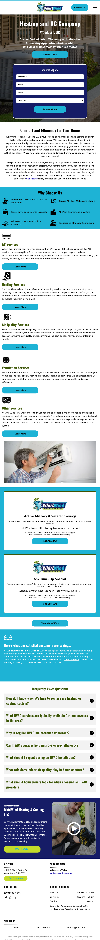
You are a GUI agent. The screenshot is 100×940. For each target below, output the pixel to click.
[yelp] (15, 898)
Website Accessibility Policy (83, 937)
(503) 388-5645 (12, 892)
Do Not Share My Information (29, 937)
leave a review (71, 659)
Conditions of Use (46, 937)
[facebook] (6, 898)
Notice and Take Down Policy (63, 937)
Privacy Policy (12, 937)
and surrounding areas (61, 873)
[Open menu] (95, 7)
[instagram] (10, 898)
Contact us (32, 178)
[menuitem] (16, 928)
